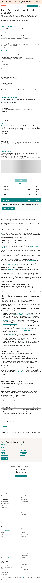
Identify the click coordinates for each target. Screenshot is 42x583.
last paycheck (27, 330)
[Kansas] (21, 449)
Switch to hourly (12, 23)
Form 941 (5, 416)
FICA (21, 367)
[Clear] (40, 40)
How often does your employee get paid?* (10, 43)
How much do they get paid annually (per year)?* (12, 28)
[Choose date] (2, 40)
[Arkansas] (3, 449)
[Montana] (3, 450)
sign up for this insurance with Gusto (17, 337)
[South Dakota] (23, 453)
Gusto (27, 433)
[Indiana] (22, 446)
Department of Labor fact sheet (10, 324)
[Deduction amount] (21, 118)
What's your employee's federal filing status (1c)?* (12, 57)
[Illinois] (21, 444)
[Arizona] (3, 447)
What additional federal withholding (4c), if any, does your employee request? (18, 89)
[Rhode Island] (23, 450)
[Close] (41, 2)
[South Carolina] (23, 452)
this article (24, 338)
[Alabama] (3, 444)
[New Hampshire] (4, 455)
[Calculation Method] (21, 111)
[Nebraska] (3, 452)
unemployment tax (12, 269)
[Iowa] (21, 447)
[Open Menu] (39, 6)
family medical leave (23, 328)
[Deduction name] (21, 106)
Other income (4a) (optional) (7, 77)
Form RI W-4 (32, 260)
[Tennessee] (22, 455)
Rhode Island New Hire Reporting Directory (24, 314)
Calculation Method (5, 108)
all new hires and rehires (23, 313)
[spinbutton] (3, 40)
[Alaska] (2, 446)
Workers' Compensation (34, 333)
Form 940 (5, 426)
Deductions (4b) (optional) (7, 83)
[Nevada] (3, 453)
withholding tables (12, 264)
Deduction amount (5, 113)
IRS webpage (21, 371)
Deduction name (4, 104)
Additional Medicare (5, 384)
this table (11, 334)
